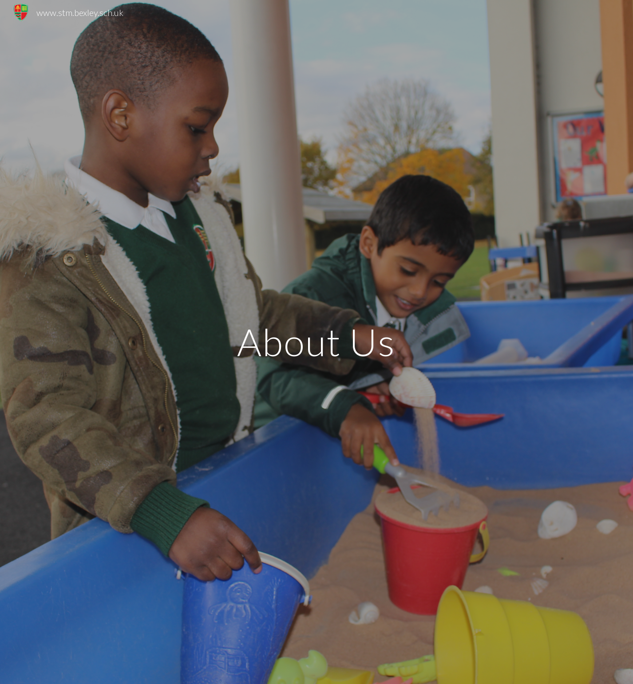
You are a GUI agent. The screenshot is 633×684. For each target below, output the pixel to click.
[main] (316, 341)
